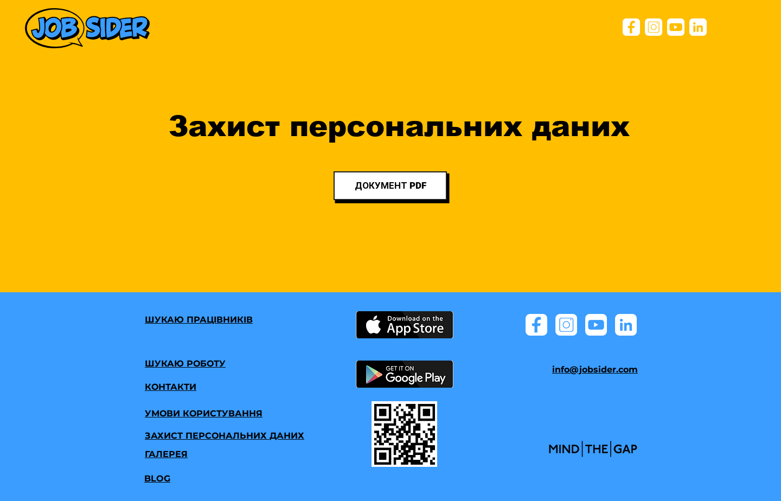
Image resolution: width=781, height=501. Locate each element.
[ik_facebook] (631, 27)
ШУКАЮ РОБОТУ (185, 363)
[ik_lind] (698, 27)
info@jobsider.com (595, 369)
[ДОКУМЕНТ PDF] (390, 185)
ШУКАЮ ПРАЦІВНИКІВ (199, 319)
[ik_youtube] (675, 27)
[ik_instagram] (653, 27)
